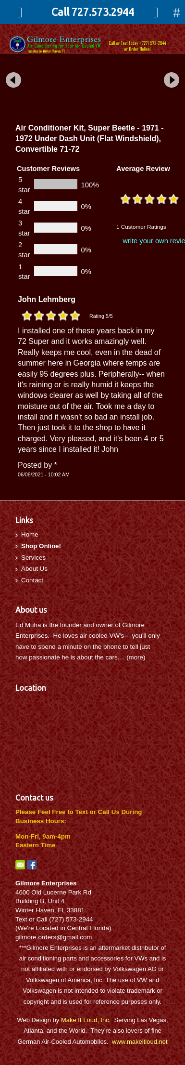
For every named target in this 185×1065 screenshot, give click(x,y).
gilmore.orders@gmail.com (53, 937)
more (136, 657)
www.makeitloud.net (140, 1041)
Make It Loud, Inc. (86, 1020)
